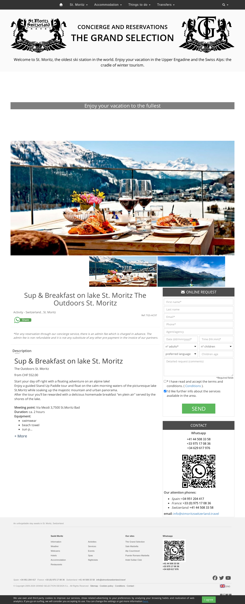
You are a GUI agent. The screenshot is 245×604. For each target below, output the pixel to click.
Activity (18, 312)
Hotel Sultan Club (133, 560)
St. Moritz (79, 4)
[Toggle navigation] (225, 5)
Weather (55, 546)
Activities (92, 542)
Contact (131, 586)
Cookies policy (107, 586)
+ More (20, 436)
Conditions (193, 386)
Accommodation (108, 4)
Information (56, 542)
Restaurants (56, 564)
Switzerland (34, 312)
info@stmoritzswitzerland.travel (196, 514)
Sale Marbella (131, 546)
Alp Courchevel (132, 551)
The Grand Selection (135, 542)
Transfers (166, 4)
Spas (90, 555)
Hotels (54, 555)
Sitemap (94, 586)
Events (91, 551)
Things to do (139, 4)
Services (92, 546)
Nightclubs (93, 560)
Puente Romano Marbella (137, 555)
